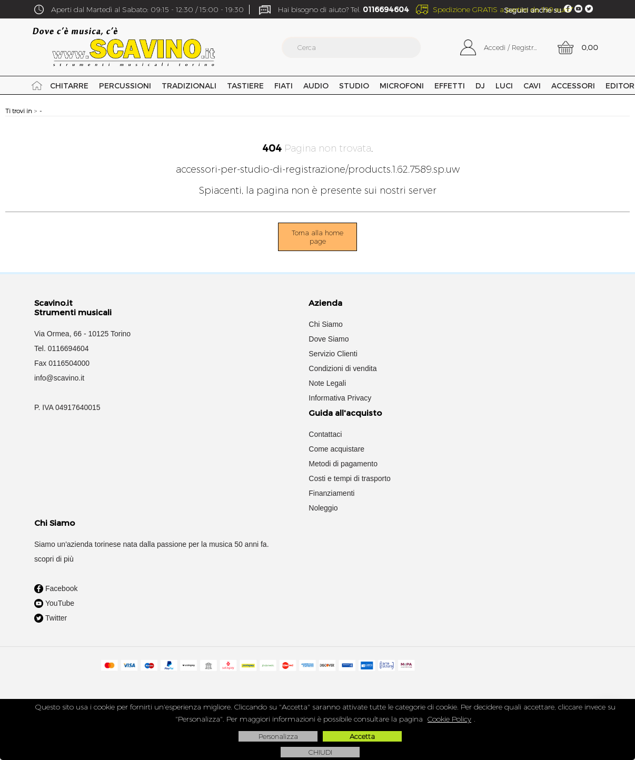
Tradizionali (188, 85)
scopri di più (54, 559)
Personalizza (278, 736)
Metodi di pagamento (343, 463)
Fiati (283, 85)
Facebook (55, 589)
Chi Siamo (326, 324)
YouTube (54, 603)
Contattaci (325, 434)
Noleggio (323, 508)
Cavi (531, 85)
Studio (354, 85)
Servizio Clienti (333, 353)
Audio (315, 85)
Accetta (362, 736)
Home (37, 85)
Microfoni (401, 85)
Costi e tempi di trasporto (350, 478)
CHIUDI (320, 752)
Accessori (572, 85)
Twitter (50, 618)
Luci (503, 85)
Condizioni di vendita (342, 368)
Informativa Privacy (340, 398)
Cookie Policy (449, 719)
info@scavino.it (59, 378)
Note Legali (327, 383)
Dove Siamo (329, 339)
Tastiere (244, 85)
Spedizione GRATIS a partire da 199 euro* (503, 9)
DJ (479, 85)
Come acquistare (336, 449)
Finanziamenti (331, 493)
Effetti (449, 85)
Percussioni (125, 85)
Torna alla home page (317, 236)
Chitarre (69, 85)
